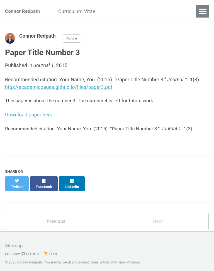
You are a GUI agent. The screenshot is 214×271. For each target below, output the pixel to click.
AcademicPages (87, 258)
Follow (72, 38)
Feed (51, 249)
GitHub (31, 249)
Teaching (149, 11)
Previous (56, 217)
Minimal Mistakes (128, 258)
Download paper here (28, 115)
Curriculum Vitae (80, 11)
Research (119, 11)
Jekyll (66, 258)
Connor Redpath (23, 11)
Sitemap (14, 242)
